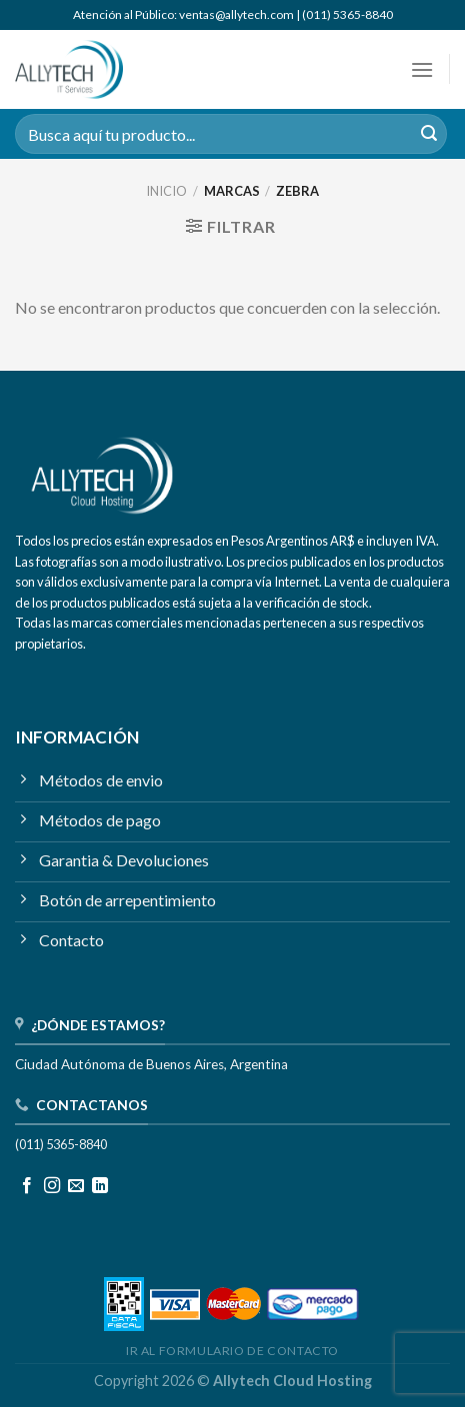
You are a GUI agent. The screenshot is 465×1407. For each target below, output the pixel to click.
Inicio (166, 191)
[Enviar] (429, 134)
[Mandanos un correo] (76, 1186)
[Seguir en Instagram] (52, 1186)
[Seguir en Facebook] (27, 1186)
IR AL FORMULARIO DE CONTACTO (232, 1350)
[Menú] (422, 69)
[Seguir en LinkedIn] (100, 1186)
